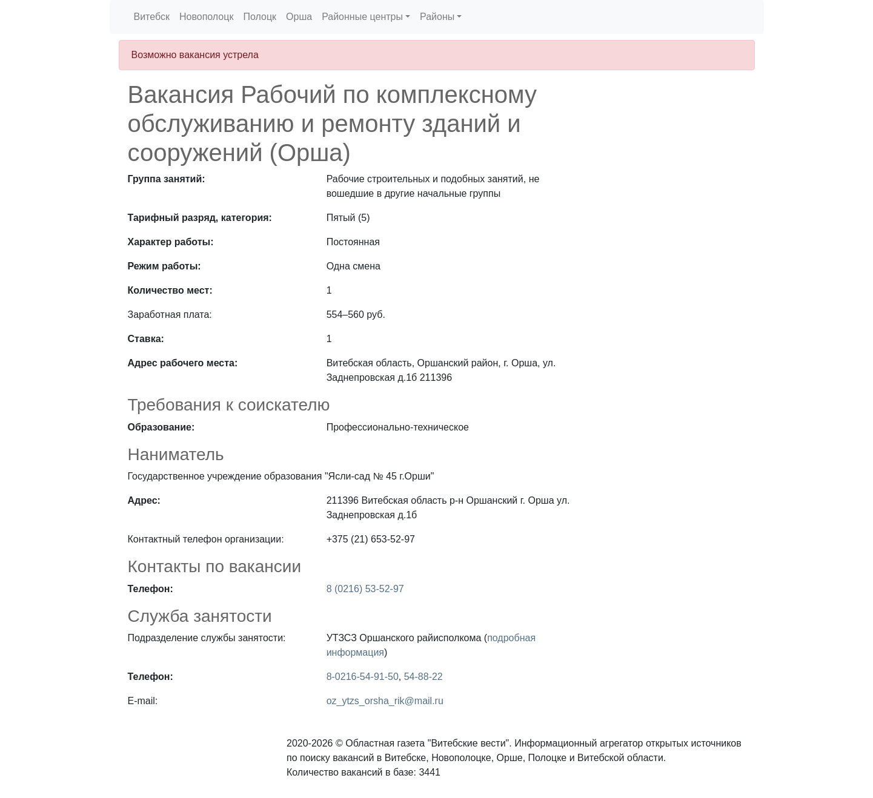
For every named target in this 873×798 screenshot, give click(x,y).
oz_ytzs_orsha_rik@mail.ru (385, 701)
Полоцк (259, 17)
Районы (437, 17)
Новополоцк (206, 17)
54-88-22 (423, 676)
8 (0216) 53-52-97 (365, 589)
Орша (299, 17)
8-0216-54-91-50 (363, 676)
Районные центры (362, 17)
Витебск (152, 17)
